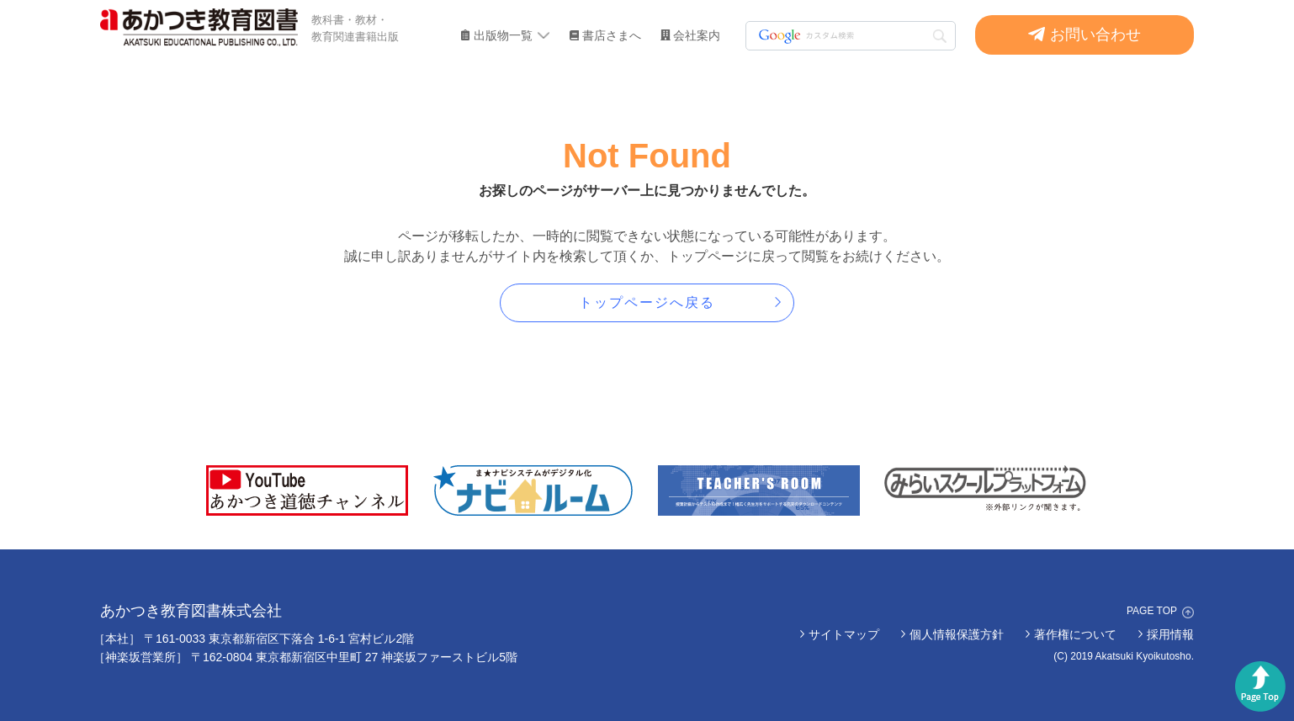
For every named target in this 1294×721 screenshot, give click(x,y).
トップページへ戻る (647, 302)
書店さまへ (611, 35)
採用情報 (1170, 634)
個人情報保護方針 (957, 634)
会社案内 (696, 35)
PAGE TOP (1152, 611)
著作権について (1075, 634)
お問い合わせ (1095, 34)
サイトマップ (844, 634)
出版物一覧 (503, 35)
